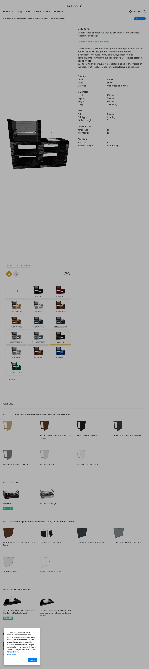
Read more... (12, 655)
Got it (32, 660)
